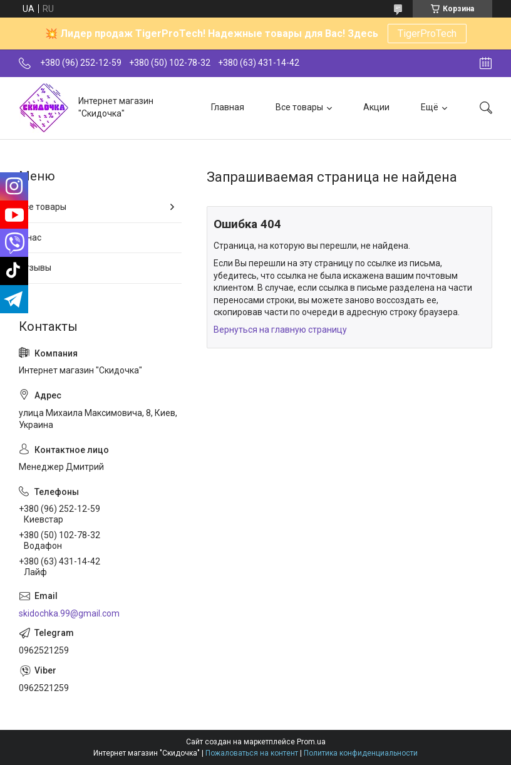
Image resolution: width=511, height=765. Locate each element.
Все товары (299, 107)
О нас (30, 237)
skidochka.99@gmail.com (69, 613)
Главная (227, 107)
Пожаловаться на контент (251, 753)
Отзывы (35, 268)
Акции (376, 107)
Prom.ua (311, 741)
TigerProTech (427, 33)
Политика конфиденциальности (361, 753)
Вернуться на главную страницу (280, 330)
